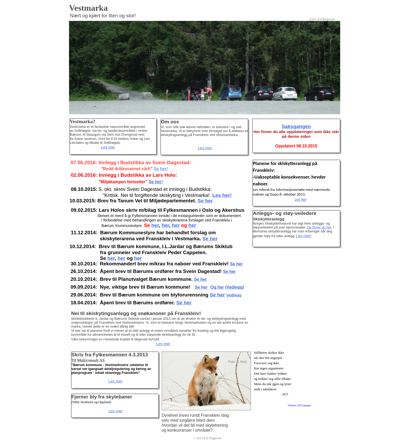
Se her (183, 302)
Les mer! (303, 235)
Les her (300, 199)
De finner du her (319, 227)
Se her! (156, 182)
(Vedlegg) (234, 287)
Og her (217, 287)
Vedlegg (234, 295)
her (111, 258)
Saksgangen (296, 126)
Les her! (222, 195)
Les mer (108, 147)
